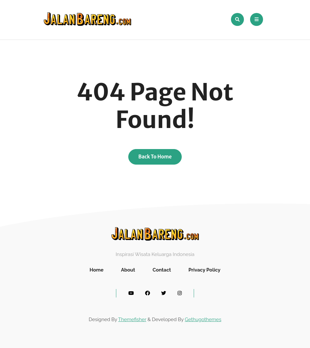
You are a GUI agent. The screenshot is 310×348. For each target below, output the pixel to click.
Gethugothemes (203, 319)
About (128, 270)
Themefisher (132, 319)
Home (96, 270)
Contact (162, 270)
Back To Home (155, 157)
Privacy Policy (205, 270)
